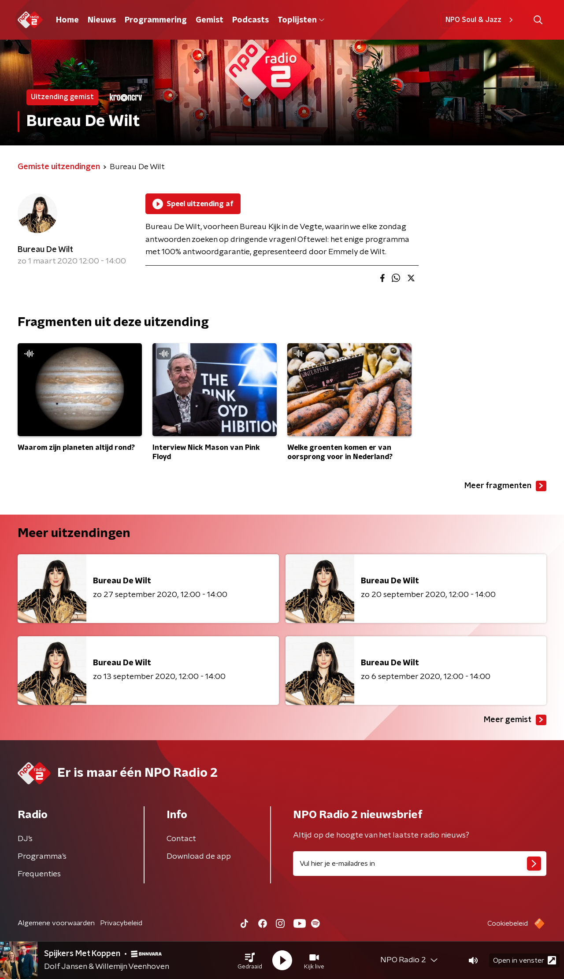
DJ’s (25, 839)
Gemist (209, 20)
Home (67, 20)
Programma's (42, 856)
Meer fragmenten (505, 486)
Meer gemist (515, 720)
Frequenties (39, 874)
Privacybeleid (121, 923)
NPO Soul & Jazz (480, 19)
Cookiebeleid (507, 923)
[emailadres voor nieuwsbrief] (419, 863)
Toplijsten (301, 20)
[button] (250, 960)
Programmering (156, 20)
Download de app (199, 856)
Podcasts (250, 20)
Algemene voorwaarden (56, 923)
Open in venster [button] (524, 960)
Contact (181, 839)
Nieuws (102, 20)
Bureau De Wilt (45, 250)
